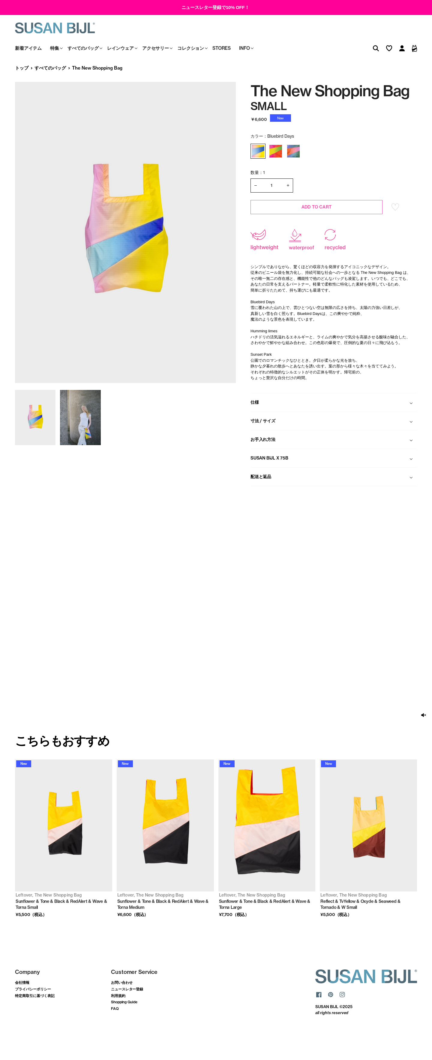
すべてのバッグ (50, 90)
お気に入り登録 (395, 229)
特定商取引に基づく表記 (35, 1018)
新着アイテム (28, 70)
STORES (221, 70)
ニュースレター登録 (127, 1011)
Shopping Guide (124, 1024)
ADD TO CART (317, 229)
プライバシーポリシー (33, 1011)
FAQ (115, 1031)
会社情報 (22, 1005)
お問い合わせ (122, 1005)
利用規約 (118, 1018)
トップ (21, 90)
